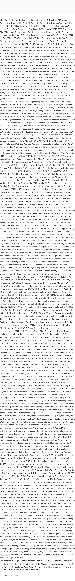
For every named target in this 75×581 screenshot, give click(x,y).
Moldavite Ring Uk (33, 570)
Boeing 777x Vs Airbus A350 (12, 570)
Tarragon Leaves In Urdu (29, 564)
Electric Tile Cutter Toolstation (48, 561)
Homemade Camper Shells (59, 567)
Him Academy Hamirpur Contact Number (17, 561)
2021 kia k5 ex (17, 7)
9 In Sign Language (49, 564)
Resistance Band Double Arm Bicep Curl (31, 567)
